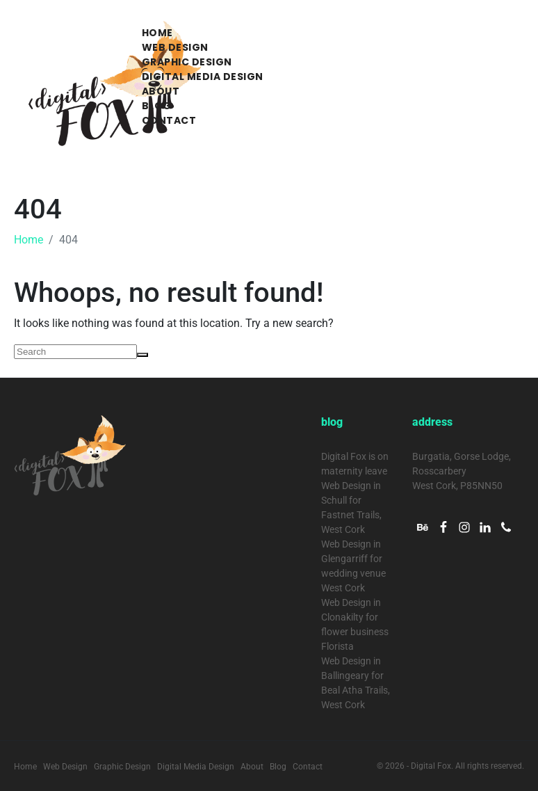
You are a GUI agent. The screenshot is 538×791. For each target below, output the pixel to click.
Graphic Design (187, 62)
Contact (169, 120)
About (161, 91)
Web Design (175, 47)
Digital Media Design (202, 76)
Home (157, 33)
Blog (157, 106)
